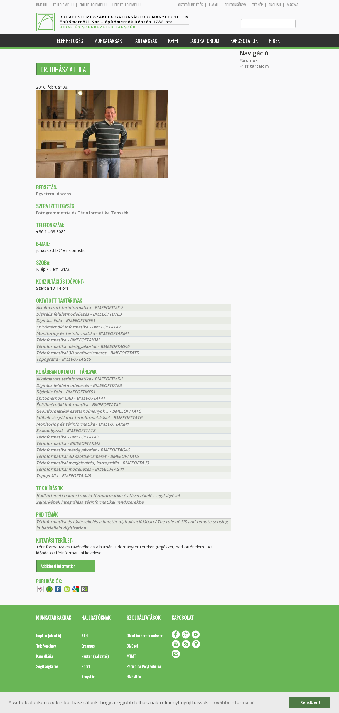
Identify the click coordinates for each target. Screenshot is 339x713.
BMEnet (132, 646)
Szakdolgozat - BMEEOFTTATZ (65, 430)
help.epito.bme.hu (126, 5)
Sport (85, 666)
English (275, 5)
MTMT (131, 656)
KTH (84, 636)
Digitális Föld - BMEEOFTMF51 (65, 321)
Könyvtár (88, 677)
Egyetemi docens (53, 194)
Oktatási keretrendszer (145, 636)
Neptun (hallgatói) (95, 656)
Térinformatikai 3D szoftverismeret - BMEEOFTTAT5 (87, 353)
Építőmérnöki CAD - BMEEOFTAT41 (70, 398)
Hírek (274, 41)
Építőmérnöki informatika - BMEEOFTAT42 (78, 327)
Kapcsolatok (244, 41)
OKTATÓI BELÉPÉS (190, 5)
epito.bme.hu (63, 5)
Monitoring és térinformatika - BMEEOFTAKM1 (82, 333)
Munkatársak (108, 41)
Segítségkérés (47, 666)
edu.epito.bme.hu (93, 5)
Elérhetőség (70, 41)
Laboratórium (204, 41)
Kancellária (44, 656)
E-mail (213, 5)
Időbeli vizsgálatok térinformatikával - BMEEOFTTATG (89, 418)
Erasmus (88, 646)
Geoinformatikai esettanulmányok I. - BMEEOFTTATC (88, 411)
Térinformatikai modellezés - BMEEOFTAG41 (80, 469)
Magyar (293, 5)
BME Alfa (134, 677)
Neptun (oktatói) (48, 636)
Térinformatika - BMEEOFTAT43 (67, 437)
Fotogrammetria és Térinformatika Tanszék (82, 213)
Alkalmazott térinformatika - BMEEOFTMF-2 (79, 308)
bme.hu (41, 5)
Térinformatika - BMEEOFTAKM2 (68, 340)
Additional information (58, 566)
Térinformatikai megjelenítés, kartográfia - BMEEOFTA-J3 (92, 463)
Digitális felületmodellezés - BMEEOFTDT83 (79, 314)
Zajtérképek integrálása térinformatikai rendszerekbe (90, 502)
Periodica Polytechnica (144, 666)
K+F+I (173, 41)
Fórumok (249, 60)
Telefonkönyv (235, 5)
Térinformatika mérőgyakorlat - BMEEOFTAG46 (82, 346)
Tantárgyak (145, 41)
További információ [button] (233, 702)
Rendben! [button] (310, 702)
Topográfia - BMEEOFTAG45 (63, 359)
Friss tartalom (254, 66)
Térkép (257, 5)
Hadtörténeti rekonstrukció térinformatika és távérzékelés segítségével (108, 496)
